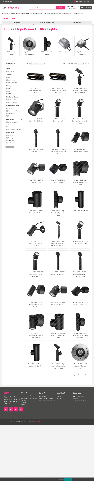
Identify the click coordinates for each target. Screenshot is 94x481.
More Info (61, 479)
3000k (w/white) (12, 100)
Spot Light (11, 140)
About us (58, 396)
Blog (57, 401)
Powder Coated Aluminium (15, 111)
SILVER (36, 422)
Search (60, 8)
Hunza (11, 71)
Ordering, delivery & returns (80, 401)
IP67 (9, 91)
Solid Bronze (11, 114)
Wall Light (11, 143)
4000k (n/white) (12, 102)
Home (5, 24)
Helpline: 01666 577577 (83, 2)
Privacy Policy (76, 399)
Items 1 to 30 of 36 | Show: (70, 63)
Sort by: (29, 63)
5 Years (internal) (12, 83)
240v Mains (11, 127)
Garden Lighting (12, 24)
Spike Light (11, 138)
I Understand (68, 479)
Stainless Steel (12, 116)
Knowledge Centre (10, 19)
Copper (10, 109)
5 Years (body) (12, 80)
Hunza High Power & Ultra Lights (26, 24)
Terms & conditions (78, 396)
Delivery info (7, 2)
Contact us (59, 399)
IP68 (9, 94)
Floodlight (11, 135)
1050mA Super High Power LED (15, 123)
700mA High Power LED (14, 129)
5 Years (10, 78)
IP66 (9, 89)
